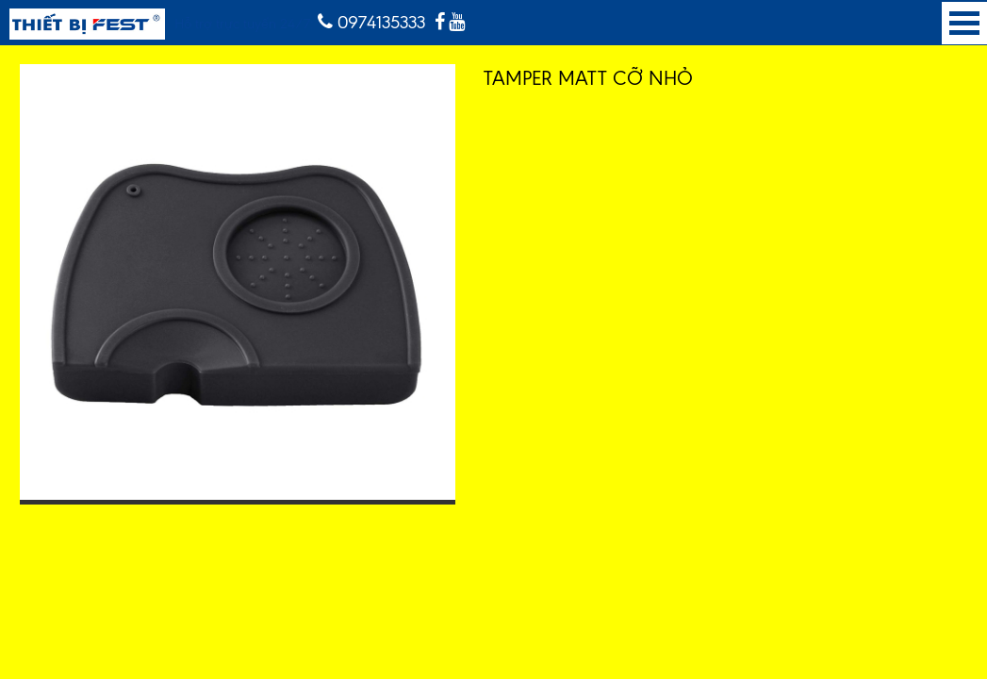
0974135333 (371, 22)
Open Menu (964, 23)
